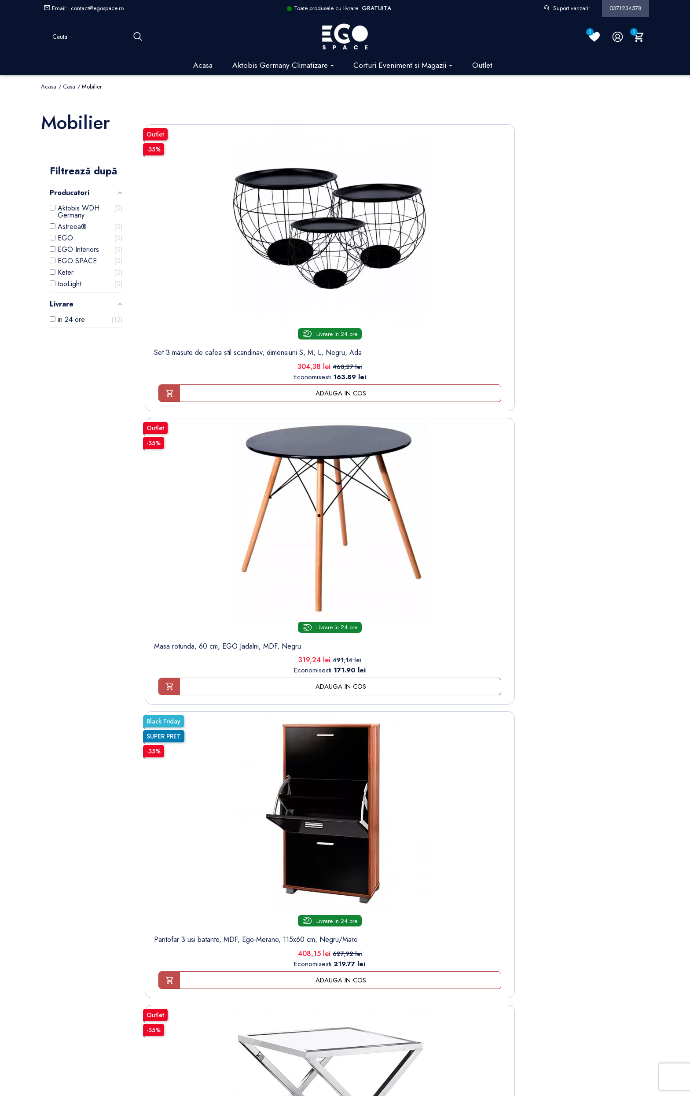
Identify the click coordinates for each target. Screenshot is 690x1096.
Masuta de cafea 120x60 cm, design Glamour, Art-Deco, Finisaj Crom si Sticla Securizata (396, 497)
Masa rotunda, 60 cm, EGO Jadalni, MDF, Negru (295, 272)
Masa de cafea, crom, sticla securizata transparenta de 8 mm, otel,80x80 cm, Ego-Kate (193, 497)
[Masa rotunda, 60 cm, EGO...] (295, 192)
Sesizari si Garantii (229, 934)
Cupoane (358, 907)
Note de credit (366, 880)
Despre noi (219, 880)
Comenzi (358, 866)
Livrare (212, 852)
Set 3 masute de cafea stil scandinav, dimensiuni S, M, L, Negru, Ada (192, 272)
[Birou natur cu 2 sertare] (295, 412)
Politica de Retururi (229, 920)
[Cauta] (137, 36)
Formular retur (84, 886)
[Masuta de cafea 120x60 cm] (397, 412)
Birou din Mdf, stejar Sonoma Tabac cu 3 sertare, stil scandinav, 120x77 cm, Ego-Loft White (294, 722)
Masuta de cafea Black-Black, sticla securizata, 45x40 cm (600, 493)
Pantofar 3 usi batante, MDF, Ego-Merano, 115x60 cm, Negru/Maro (397, 272)
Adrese (356, 893)
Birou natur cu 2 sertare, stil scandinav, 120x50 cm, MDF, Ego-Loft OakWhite (295, 497)
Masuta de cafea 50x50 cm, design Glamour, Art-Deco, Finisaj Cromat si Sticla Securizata (498, 277)
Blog (209, 989)
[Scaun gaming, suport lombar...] (600, 192)
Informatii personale (373, 852)
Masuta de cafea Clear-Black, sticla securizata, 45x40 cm (193, 714)
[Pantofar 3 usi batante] (397, 192)
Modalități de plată (229, 893)
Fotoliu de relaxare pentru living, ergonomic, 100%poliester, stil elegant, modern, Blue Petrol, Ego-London (498, 501)
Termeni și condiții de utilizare (245, 866)
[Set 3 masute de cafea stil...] (193, 192)
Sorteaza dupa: (518, 120)
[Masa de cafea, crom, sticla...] (193, 412)
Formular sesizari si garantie (142, 902)
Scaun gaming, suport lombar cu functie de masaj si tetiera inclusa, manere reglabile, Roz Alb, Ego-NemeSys (601, 281)
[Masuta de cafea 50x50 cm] (498, 192)
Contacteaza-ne (224, 961)
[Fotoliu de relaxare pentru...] (498, 412)
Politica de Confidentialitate (241, 907)
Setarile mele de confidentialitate (102, 1021)
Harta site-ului (221, 975)
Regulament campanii (232, 948)
